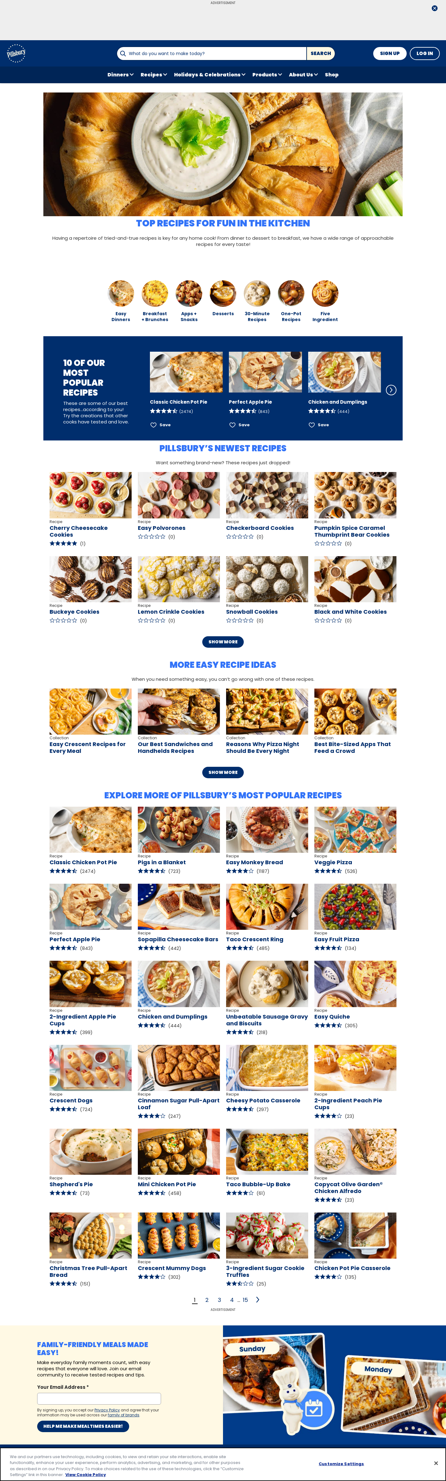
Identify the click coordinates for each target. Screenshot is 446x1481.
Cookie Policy (126, 1438)
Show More (223, 642)
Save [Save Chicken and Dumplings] (323, 425)
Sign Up (390, 53)
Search (321, 53)
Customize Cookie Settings (216, 1414)
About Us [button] (301, 74)
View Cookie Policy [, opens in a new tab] (85, 1475)
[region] (223, 1464)
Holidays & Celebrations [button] (207, 74)
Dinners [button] (118, 74)
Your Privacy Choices (215, 1426)
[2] (258, 1300)
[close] (435, 8)
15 (245, 1300)
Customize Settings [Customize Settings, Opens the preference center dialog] (341, 1464)
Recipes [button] (151, 74)
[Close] (436, 1463)
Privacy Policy (127, 1414)
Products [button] (264, 74)
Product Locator (55, 1438)
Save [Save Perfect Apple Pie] (244, 425)
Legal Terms (125, 1426)
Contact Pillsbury (56, 1414)
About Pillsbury (54, 1426)
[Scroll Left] (141, 390)
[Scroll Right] (391, 390)
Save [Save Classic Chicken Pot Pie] (165, 425)
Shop (332, 74)
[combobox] (211, 53)
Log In (425, 53)
